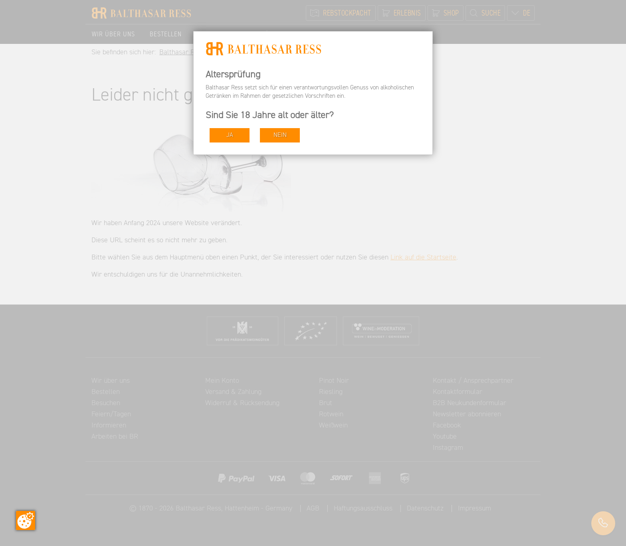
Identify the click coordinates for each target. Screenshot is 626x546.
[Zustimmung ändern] (25, 520)
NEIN (280, 135)
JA (229, 135)
